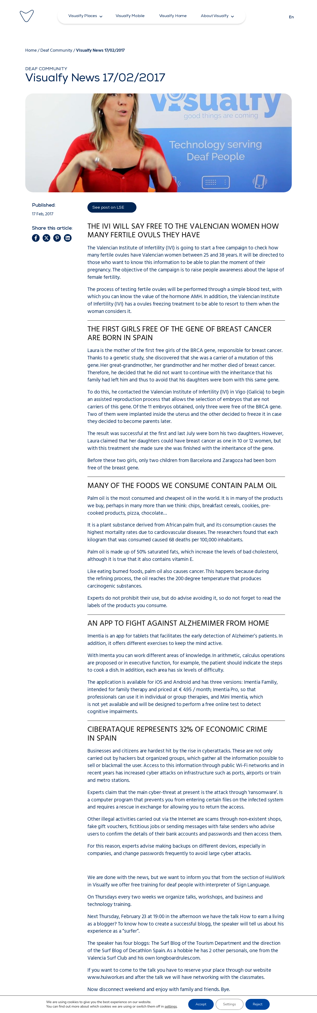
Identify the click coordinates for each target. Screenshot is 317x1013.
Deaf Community (56, 50)
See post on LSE (108, 208)
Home (31, 50)
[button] (85, 15)
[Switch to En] (291, 15)
